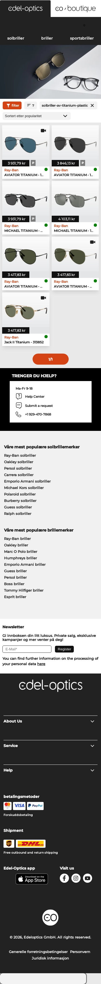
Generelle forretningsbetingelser (38, 952)
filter (12, 105)
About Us (49, 721)
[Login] (50, 25)
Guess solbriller (18, 507)
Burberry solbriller (20, 500)
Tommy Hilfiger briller (23, 590)
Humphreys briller (20, 558)
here (41, 664)
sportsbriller (82, 38)
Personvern (80, 952)
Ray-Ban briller (17, 538)
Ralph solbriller (17, 513)
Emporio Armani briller (25, 564)
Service (49, 745)
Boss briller (14, 584)
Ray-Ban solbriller (20, 455)
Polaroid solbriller (20, 494)
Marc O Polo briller (20, 551)
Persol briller (15, 577)
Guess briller (15, 571)
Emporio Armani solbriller (27, 481)
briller (47, 38)
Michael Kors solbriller (24, 488)
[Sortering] (36, 116)
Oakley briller (16, 545)
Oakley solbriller (18, 462)
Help (49, 770)
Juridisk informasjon (50, 958)
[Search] (16, 25)
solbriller (15, 38)
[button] (25, 8)
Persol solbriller (18, 468)
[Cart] (84, 25)
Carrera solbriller (18, 475)
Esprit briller (15, 597)
